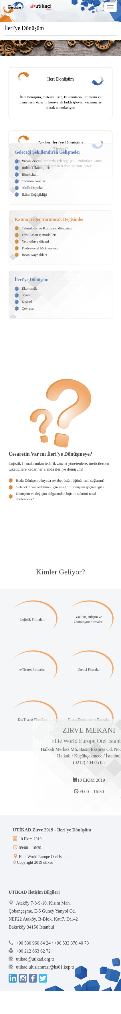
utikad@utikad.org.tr (35, 959)
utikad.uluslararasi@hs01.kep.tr (45, 967)
